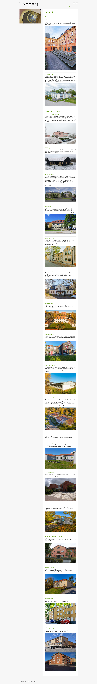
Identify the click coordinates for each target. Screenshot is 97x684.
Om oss (57, 6)
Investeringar (67, 6)
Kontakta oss (75, 6)
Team (62, 6)
